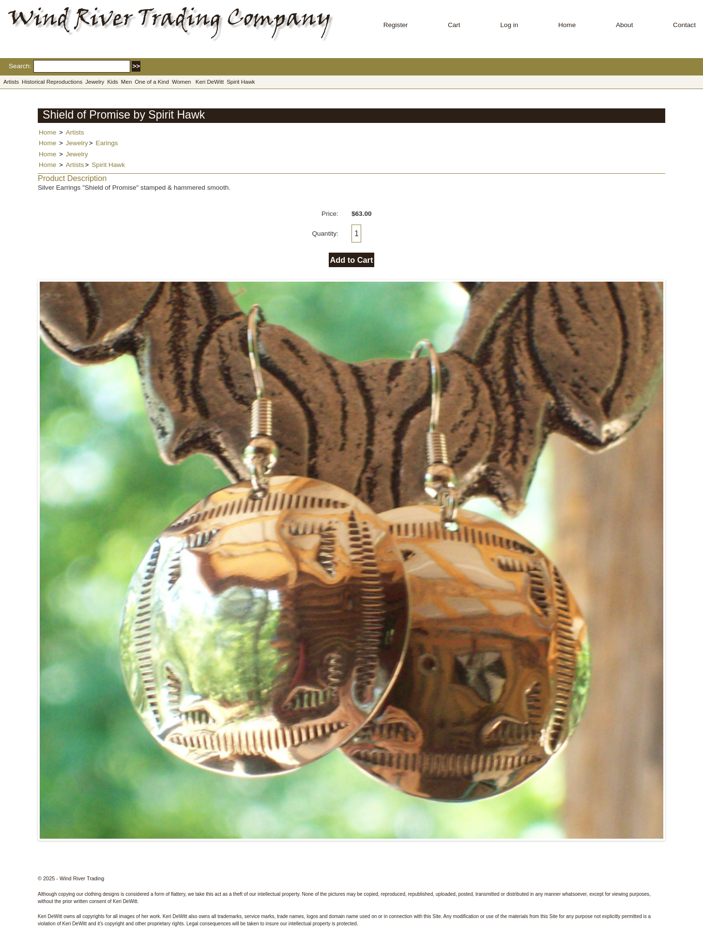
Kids (112, 82)
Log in (509, 25)
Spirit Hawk (241, 82)
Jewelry (94, 82)
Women (181, 82)
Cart (454, 25)
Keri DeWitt (210, 82)
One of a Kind (152, 82)
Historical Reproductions (52, 82)
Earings (107, 143)
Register (395, 25)
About (624, 25)
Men (126, 82)
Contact (684, 25)
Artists (11, 82)
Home (567, 25)
